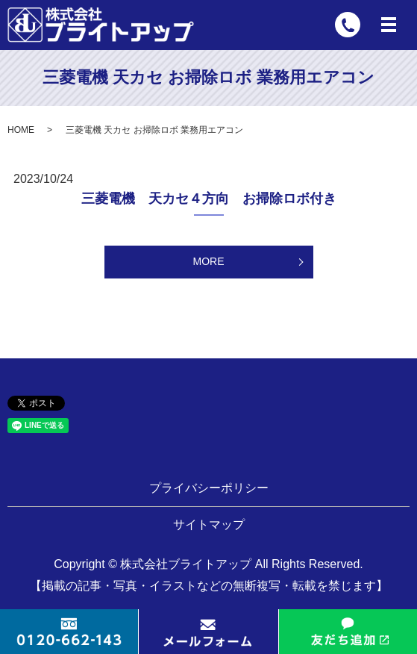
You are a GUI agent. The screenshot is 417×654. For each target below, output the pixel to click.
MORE (209, 261)
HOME (20, 130)
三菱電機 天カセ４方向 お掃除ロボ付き (208, 198)
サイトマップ (209, 524)
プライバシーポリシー (209, 488)
